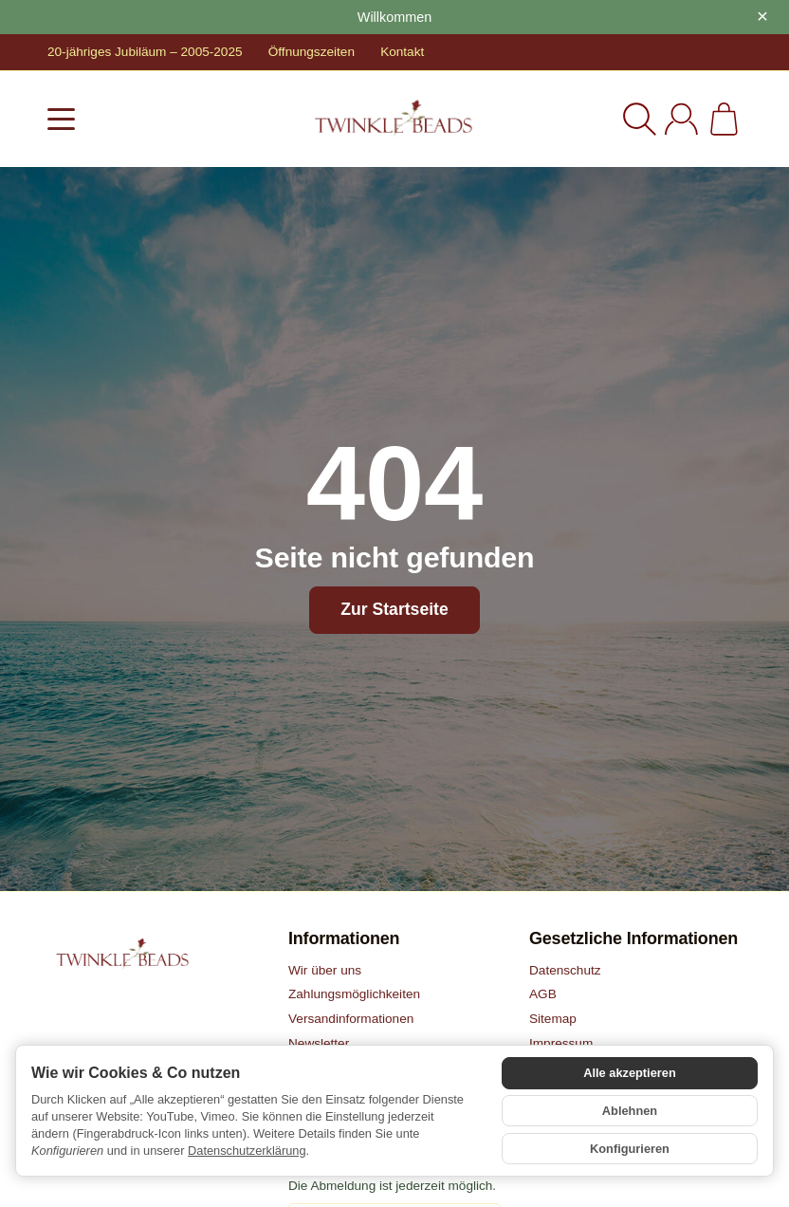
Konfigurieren (630, 1149)
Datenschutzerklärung (246, 1150)
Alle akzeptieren (629, 1073)
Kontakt (402, 52)
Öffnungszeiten (311, 52)
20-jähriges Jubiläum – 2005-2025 (145, 52)
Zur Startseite (394, 609)
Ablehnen (629, 1111)
